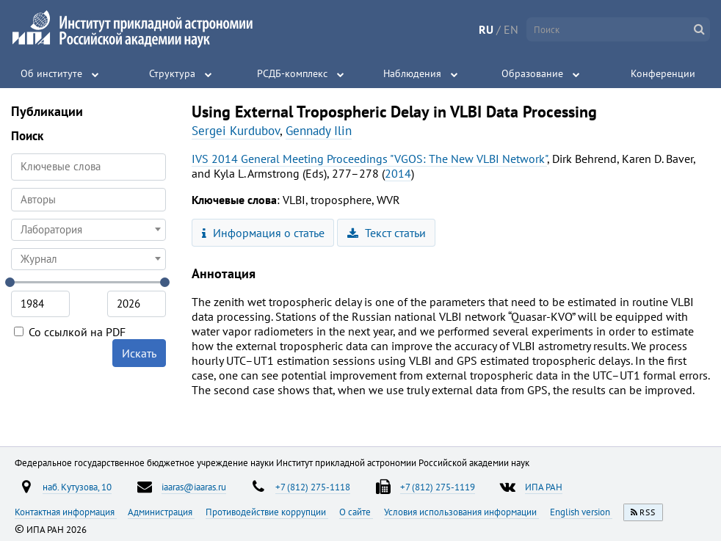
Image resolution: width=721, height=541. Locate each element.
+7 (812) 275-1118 (312, 486)
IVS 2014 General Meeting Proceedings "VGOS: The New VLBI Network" (369, 158)
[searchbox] (88, 199)
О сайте (356, 511)
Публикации (47, 111)
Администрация (161, 511)
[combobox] (88, 199)
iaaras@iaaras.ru (194, 486)
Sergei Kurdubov (236, 131)
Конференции (663, 73)
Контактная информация (66, 511)
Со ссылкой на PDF (70, 331)
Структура (172, 73)
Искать (139, 353)
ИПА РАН (543, 486)
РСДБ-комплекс (292, 73)
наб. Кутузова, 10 (77, 486)
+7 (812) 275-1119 (437, 486)
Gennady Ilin (319, 131)
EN (511, 29)
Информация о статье (263, 232)
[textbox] (88, 229)
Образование (532, 73)
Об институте (51, 73)
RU (486, 29)
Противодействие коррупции (267, 511)
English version (581, 511)
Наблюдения (412, 73)
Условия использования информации (461, 511)
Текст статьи (386, 232)
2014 (398, 173)
